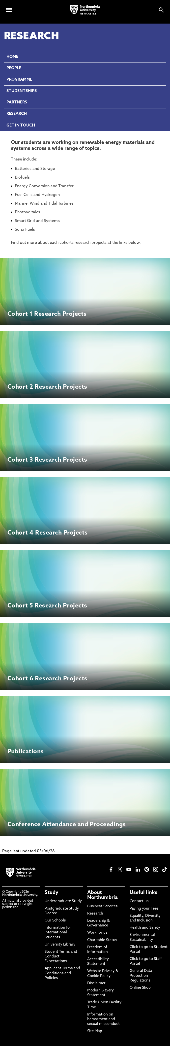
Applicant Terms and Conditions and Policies (62, 973)
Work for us (97, 933)
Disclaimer (96, 983)
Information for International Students (58, 932)
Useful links (143, 892)
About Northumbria (102, 895)
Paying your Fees (144, 909)
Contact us (139, 901)
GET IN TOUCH (20, 125)
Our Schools (55, 920)
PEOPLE (13, 68)
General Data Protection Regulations (141, 975)
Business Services (102, 906)
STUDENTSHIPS (21, 91)
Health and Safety (145, 928)
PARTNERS (16, 102)
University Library (60, 945)
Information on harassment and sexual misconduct (103, 1019)
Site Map (94, 1031)
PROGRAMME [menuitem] (19, 80)
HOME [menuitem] (12, 57)
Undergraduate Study (63, 901)
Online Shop (140, 988)
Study (51, 892)
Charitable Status (102, 940)
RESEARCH (16, 114)
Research (95, 914)
